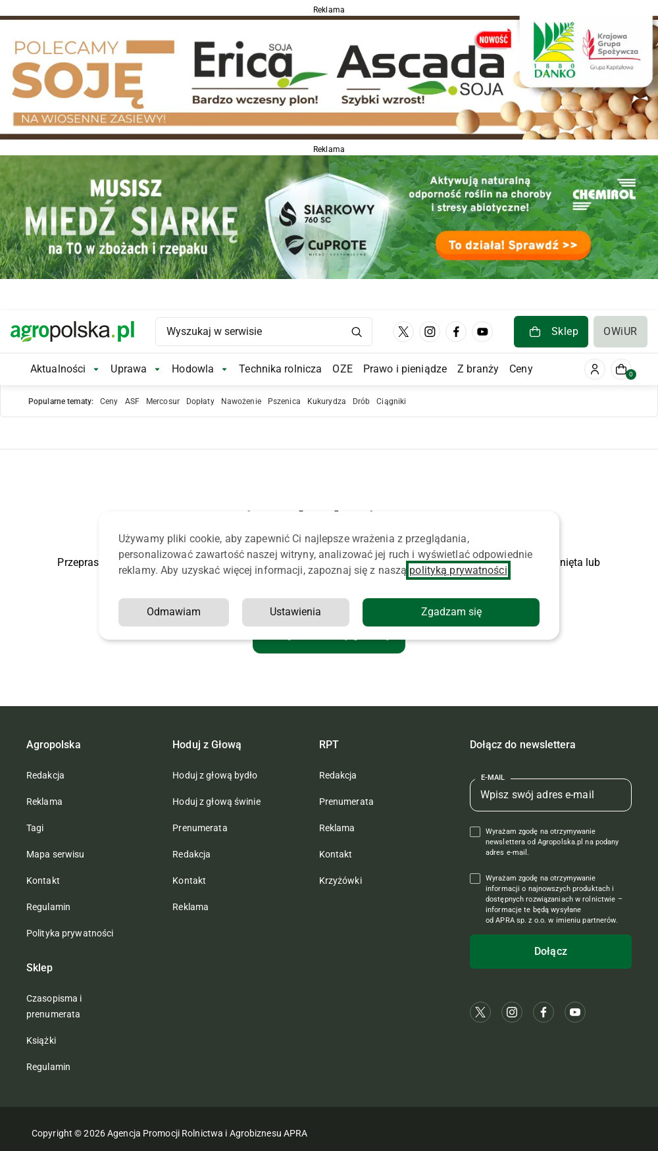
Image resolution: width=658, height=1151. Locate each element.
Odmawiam (174, 611)
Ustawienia (295, 611)
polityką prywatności (458, 570)
